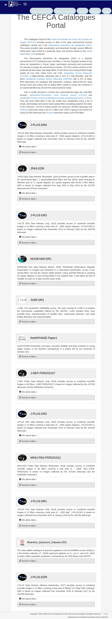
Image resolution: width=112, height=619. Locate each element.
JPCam (49, 113)
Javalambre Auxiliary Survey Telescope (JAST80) (49, 79)
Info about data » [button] (28, 146)
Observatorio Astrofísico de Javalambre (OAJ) (69, 45)
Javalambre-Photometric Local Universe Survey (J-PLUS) (58, 95)
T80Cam (24, 110)
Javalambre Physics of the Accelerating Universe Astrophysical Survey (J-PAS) (56, 98)
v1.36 (106, 614)
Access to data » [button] (28, 152)
